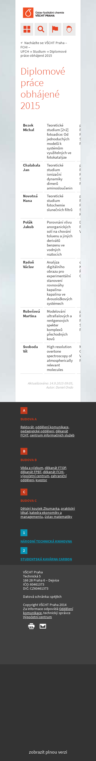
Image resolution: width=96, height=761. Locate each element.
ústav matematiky (58, 516)
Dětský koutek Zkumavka (39, 508)
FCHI (24, 47)
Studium (39, 51)
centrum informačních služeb (52, 435)
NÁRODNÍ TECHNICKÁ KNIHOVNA (46, 541)
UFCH (24, 51)
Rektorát (27, 427)
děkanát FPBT (30, 471)
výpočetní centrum (34, 476)
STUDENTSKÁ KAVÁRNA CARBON (46, 559)
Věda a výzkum (31, 467)
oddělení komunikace (51, 427)
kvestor (41, 480)
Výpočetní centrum (37, 617)
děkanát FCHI (53, 471)
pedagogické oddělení (37, 431)
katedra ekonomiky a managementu (41, 514)
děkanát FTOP (55, 467)
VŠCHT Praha (55, 42)
